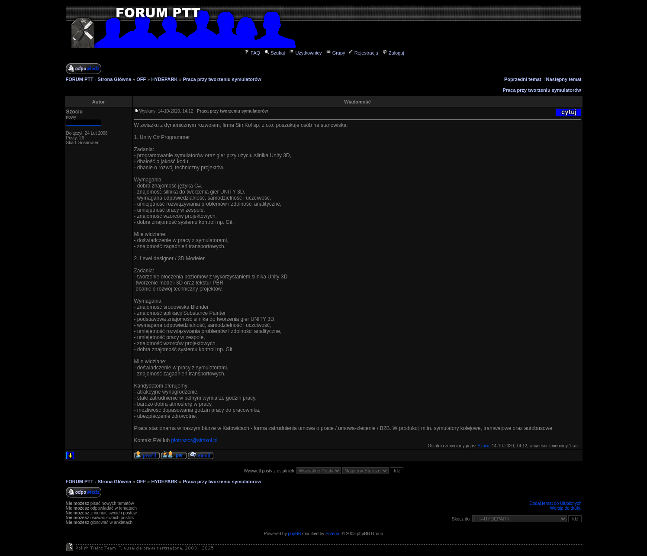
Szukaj (274, 52)
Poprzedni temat (522, 79)
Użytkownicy (305, 52)
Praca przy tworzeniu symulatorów (222, 79)
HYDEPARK (164, 79)
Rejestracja (363, 52)
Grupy (335, 52)
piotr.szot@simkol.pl (194, 440)
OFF (141, 79)
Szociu (74, 112)
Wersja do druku (566, 508)
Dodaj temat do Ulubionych (555, 503)
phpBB (294, 533)
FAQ (252, 52)
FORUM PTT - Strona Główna (99, 79)
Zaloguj (393, 52)
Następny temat (564, 79)
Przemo (332, 533)
